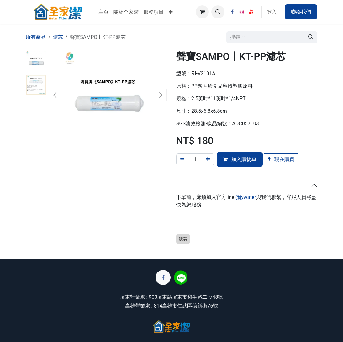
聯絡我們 (301, 12)
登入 (272, 11)
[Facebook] (232, 12)
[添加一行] (208, 159)
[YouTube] (251, 12)
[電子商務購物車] (202, 11)
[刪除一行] (182, 159)
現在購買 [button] (281, 159)
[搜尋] (310, 37)
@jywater (245, 197)
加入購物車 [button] (239, 159)
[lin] (180, 277)
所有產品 (36, 37)
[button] (217, 11)
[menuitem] (103, 12)
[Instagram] (241, 12)
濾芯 (58, 37)
